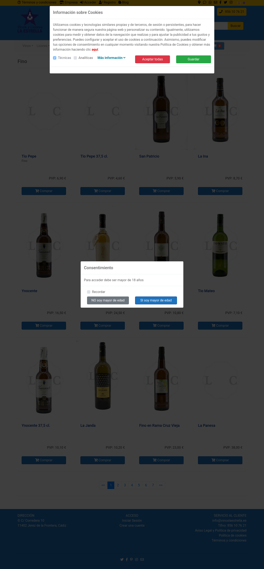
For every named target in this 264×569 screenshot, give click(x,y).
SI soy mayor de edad (156, 300)
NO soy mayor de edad (108, 300)
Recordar (98, 292)
